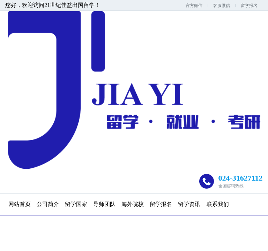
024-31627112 (240, 178)
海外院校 (132, 204)
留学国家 (76, 204)
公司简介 (48, 204)
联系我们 (218, 204)
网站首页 (19, 204)
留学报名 (249, 5)
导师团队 (104, 204)
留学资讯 (189, 204)
